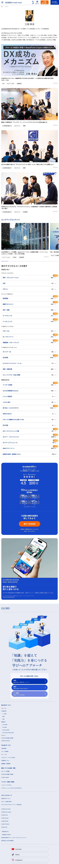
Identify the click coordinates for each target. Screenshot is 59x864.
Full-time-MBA (6, 730)
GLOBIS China (4, 815)
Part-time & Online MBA (8, 732)
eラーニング (4, 754)
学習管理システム (5, 760)
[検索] (33, 2)
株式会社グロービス (5, 798)
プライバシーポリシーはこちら (8, 597)
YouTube (16, 849)
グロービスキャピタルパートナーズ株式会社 (11, 804)
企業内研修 (3, 748)
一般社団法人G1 (5, 831)
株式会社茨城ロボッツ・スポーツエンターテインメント (13, 837)
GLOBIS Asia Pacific (5, 809)
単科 (29, 687)
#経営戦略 (21, 257)
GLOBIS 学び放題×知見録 (7, 738)
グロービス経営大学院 (6, 801)
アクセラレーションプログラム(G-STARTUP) (11, 788)
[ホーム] (2, 6)
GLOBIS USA (4, 827)
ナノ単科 (29, 694)
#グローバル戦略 (55, 255)
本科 (29, 681)
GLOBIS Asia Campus (6, 812)
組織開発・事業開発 (5, 763)
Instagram (16, 860)
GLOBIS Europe (5, 818)
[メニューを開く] (2, 2)
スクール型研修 (4, 751)
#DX (3, 83)
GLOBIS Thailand (5, 824)
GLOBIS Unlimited (5, 740)
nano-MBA (5, 724)
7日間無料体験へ (44, 2)
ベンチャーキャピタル (6, 785)
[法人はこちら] (54, 2)
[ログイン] (37, 2)
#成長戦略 (25, 212)
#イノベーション (6, 257)
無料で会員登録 (29, 524)
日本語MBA (3, 711)
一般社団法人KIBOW (6, 834)
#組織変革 (19, 83)
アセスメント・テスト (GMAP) (8, 757)
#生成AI (14, 257)
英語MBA (3, 721)
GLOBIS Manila (4, 821)
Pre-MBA (5, 727)
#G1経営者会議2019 (7, 125)
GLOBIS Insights (5, 777)
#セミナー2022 (10, 83)
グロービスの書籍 (5, 771)
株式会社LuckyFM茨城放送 (7, 840)
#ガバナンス (17, 125)
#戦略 (24, 125)
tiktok (15, 854)
